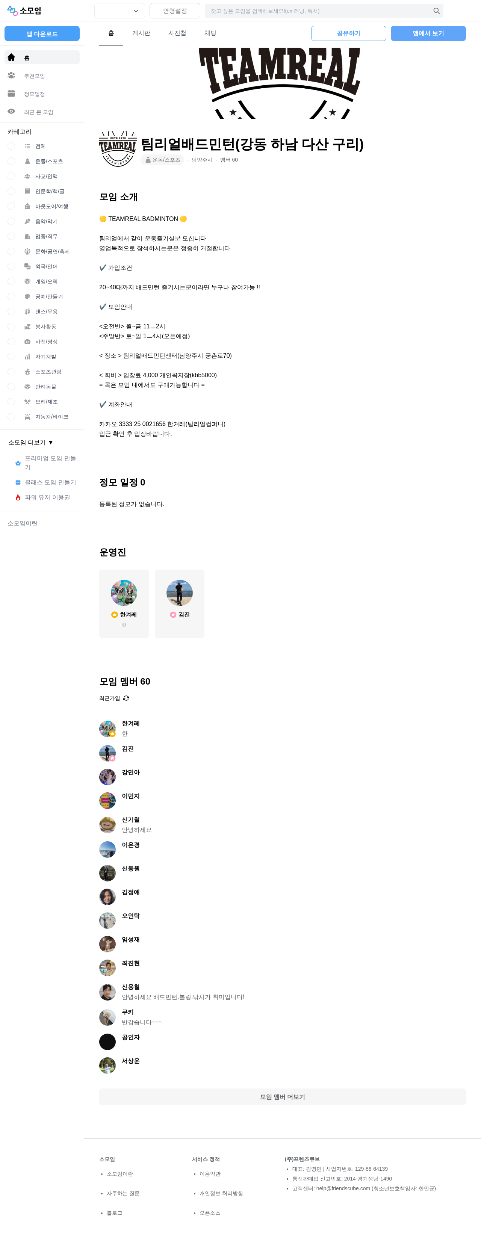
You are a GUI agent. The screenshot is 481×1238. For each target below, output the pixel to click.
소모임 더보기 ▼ (31, 442)
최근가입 (114, 698)
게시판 (141, 33)
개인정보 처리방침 (221, 1193)
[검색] (436, 11)
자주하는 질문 (123, 1193)
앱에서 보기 (428, 33)
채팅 (210, 33)
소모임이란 (120, 1174)
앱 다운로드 (42, 34)
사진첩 (177, 33)
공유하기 (349, 33)
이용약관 (210, 1174)
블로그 (115, 1213)
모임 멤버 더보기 (283, 1097)
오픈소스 (210, 1213)
